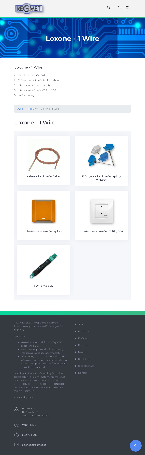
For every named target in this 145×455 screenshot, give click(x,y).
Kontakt (81, 372)
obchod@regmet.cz (34, 444)
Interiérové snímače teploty (32, 85)
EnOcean (82, 338)
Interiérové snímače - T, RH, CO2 (35, 90)
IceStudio (33, 397)
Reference (82, 345)
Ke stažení (82, 358)
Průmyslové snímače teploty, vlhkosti (37, 80)
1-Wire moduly (24, 95)
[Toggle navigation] (127, 7)
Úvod (20, 108)
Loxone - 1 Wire (50, 108)
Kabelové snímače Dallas (30, 74)
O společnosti (84, 365)
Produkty (32, 108)
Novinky (81, 352)
